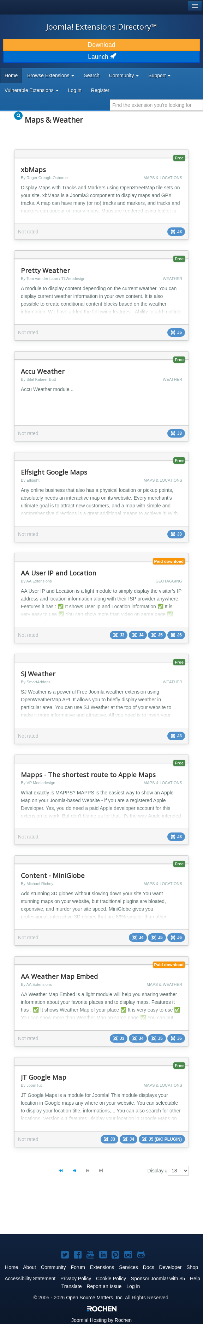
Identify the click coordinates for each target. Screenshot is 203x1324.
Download (101, 44)
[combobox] (156, 105)
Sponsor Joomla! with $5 (158, 1278)
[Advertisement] (63, 1210)
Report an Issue (103, 1286)
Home (11, 75)
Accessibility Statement (30, 1278)
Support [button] (159, 75)
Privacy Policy (75, 1278)
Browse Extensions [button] (50, 75)
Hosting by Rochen (101, 1320)
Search (91, 75)
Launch (101, 56)
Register (100, 90)
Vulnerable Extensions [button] (32, 90)
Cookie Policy (111, 1278)
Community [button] (124, 75)
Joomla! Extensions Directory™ (101, 26)
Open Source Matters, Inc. (95, 1297)
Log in (75, 90)
